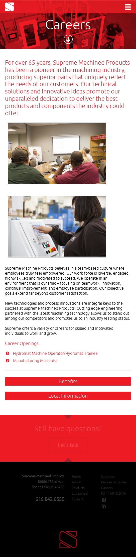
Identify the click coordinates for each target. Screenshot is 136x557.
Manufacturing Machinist (35, 360)
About (76, 482)
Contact (77, 499)
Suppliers (108, 477)
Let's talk (68, 445)
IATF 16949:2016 (113, 493)
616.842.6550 (49, 499)
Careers (107, 488)
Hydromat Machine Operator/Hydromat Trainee (55, 353)
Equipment (80, 493)
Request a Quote (113, 482)
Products (78, 488)
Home (76, 477)
